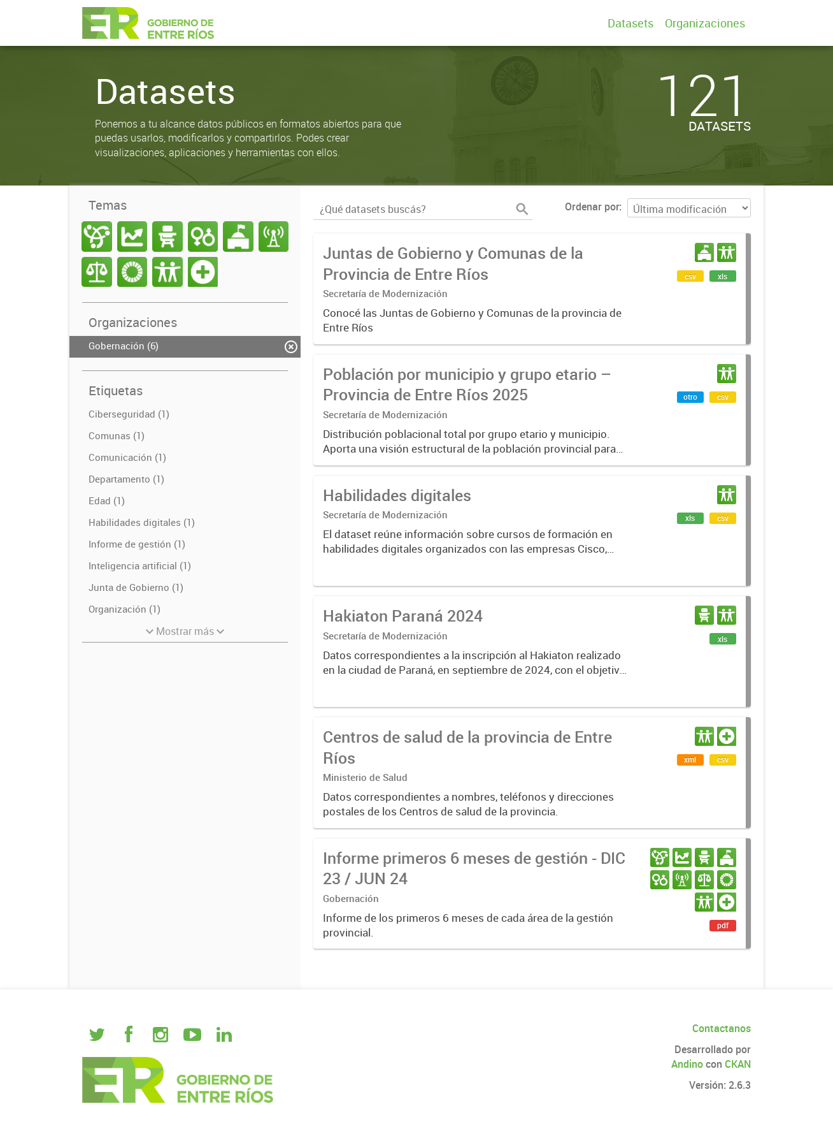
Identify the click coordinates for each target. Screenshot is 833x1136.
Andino (687, 1064)
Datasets (630, 23)
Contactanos (721, 1028)
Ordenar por (592, 206)
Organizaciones (705, 23)
